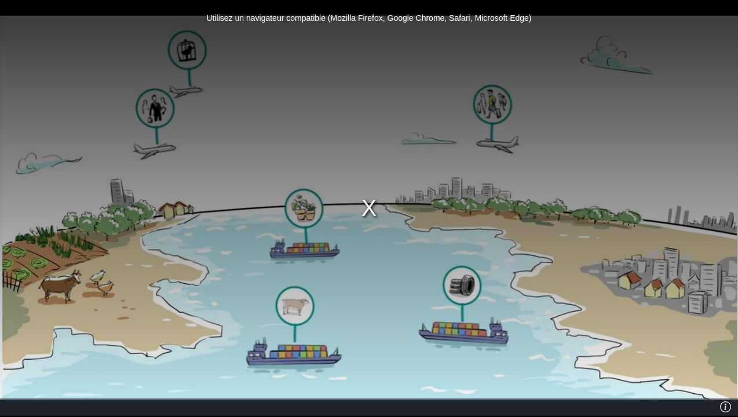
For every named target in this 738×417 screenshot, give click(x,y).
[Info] (726, 407)
